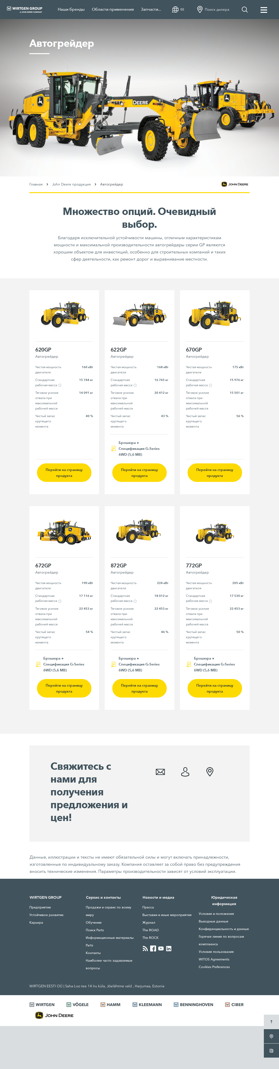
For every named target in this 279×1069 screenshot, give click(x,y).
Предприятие (40, 907)
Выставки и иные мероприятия (167, 915)
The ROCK (150, 938)
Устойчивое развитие (46, 915)
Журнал (148, 922)
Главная (36, 184)
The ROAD (150, 930)
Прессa (148, 907)
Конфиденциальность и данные (224, 929)
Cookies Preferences (214, 967)
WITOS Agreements (214, 959)
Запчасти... (151, 9)
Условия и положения (216, 914)
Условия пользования (216, 952)
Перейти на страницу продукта (64, 472)
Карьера (36, 922)
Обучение (94, 922)
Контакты (93, 953)
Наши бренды (71, 9)
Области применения (113, 9)
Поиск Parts (95, 930)
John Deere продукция (71, 184)
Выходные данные (213, 921)
